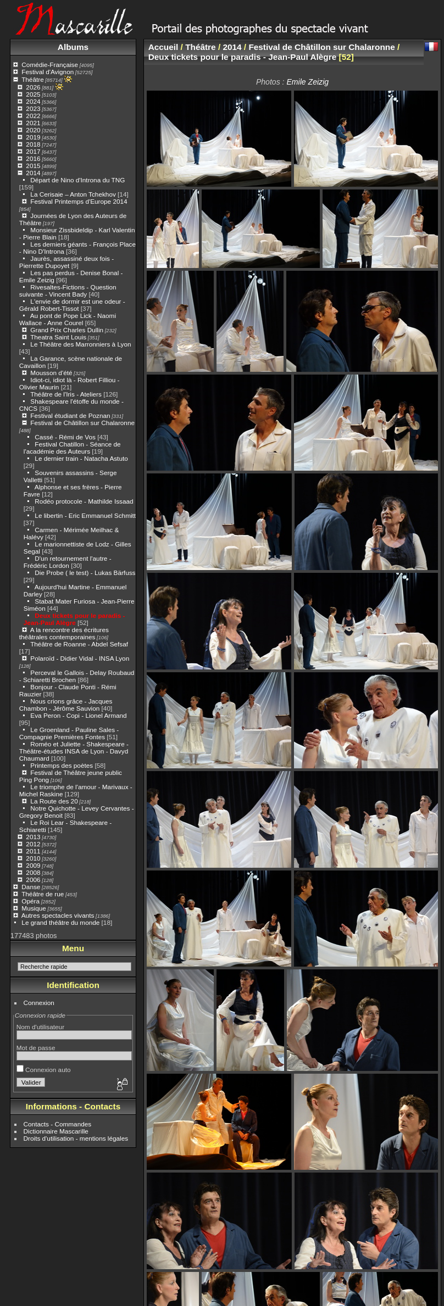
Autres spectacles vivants (58, 915)
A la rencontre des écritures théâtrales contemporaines (64, 633)
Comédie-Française (49, 64)
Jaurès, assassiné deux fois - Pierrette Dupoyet (66, 262)
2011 (33, 851)
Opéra (30, 901)
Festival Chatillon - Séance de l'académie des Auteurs (72, 447)
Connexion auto (43, 1069)
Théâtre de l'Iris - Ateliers (66, 394)
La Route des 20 (53, 801)
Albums (73, 47)
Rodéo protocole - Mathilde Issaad (84, 501)
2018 (33, 144)
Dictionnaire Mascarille (56, 1131)
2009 (33, 865)
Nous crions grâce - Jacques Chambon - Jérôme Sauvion (66, 704)
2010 (33, 858)
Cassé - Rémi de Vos (65, 436)
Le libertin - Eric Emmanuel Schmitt (85, 515)
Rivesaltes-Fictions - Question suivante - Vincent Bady (67, 290)
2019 (33, 137)
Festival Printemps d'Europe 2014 (78, 201)
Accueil (163, 47)
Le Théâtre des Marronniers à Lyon (80, 344)
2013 (33, 836)
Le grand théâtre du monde (60, 922)
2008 (33, 872)
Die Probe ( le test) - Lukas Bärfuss (85, 572)
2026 (33, 87)
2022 (33, 115)
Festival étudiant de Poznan (70, 415)
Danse (30, 886)
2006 (33, 879)
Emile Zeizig (307, 81)
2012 (33, 843)
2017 (33, 151)
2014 (33, 172)
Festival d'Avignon (47, 71)
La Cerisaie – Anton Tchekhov (72, 194)
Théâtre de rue (42, 893)
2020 (33, 129)
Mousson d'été (51, 372)
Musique (33, 908)
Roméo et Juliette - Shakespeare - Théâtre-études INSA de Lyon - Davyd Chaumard (74, 751)
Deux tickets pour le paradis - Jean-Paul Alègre (74, 619)
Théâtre (32, 79)
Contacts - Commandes (58, 1124)
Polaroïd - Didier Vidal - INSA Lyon (79, 658)
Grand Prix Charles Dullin (66, 329)
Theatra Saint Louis (58, 337)
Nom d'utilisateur (40, 1026)
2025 (33, 94)
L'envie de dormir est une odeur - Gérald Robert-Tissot (72, 305)
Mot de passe (36, 1047)
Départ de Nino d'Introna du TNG (77, 179)
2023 (33, 108)
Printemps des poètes (61, 765)
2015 (33, 165)
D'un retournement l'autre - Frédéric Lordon (68, 562)
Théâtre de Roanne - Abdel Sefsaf (79, 644)
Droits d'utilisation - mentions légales (76, 1138)
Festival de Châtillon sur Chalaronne (82, 422)
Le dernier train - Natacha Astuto (81, 458)
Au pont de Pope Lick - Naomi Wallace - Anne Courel (67, 319)
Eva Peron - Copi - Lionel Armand (78, 715)
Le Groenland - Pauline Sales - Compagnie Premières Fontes (69, 733)
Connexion (39, 1002)
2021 (33, 122)
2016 (33, 158)
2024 (33, 101)
